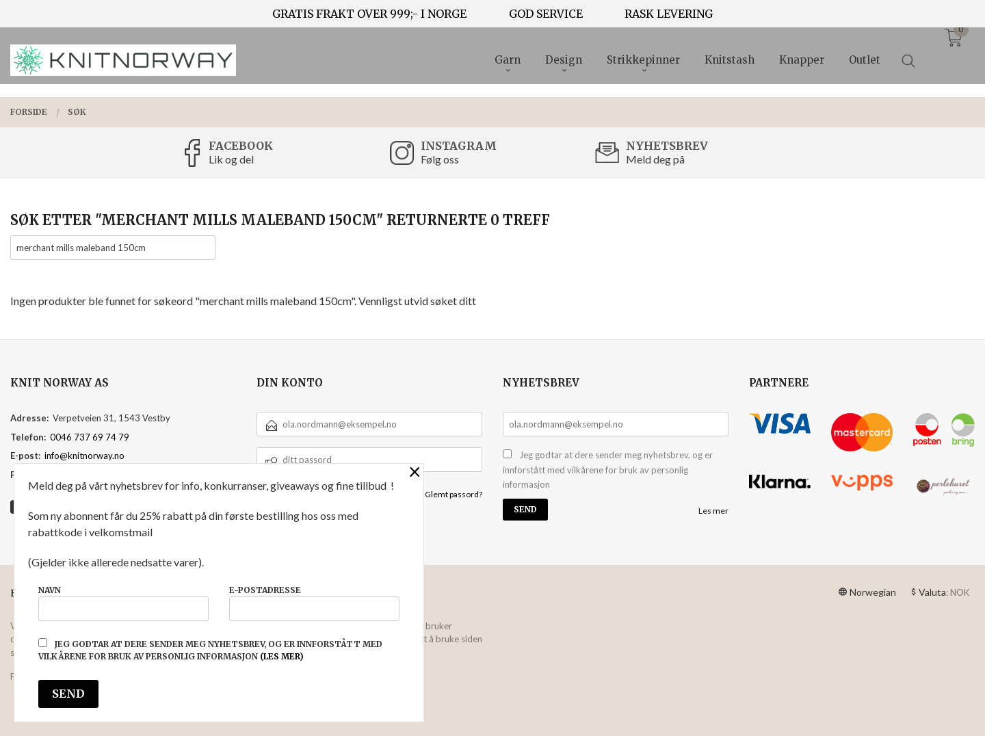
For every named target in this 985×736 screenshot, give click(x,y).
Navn (123, 603)
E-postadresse (314, 603)
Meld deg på (655, 159)
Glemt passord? (453, 494)
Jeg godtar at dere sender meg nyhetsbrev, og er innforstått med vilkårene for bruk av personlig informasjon (608, 469)
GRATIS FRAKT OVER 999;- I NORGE (369, 14)
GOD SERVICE (546, 14)
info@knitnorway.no (84, 455)
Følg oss (440, 159)
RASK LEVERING (669, 14)
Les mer (713, 510)
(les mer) (282, 656)
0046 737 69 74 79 (89, 437)
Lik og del (231, 159)
